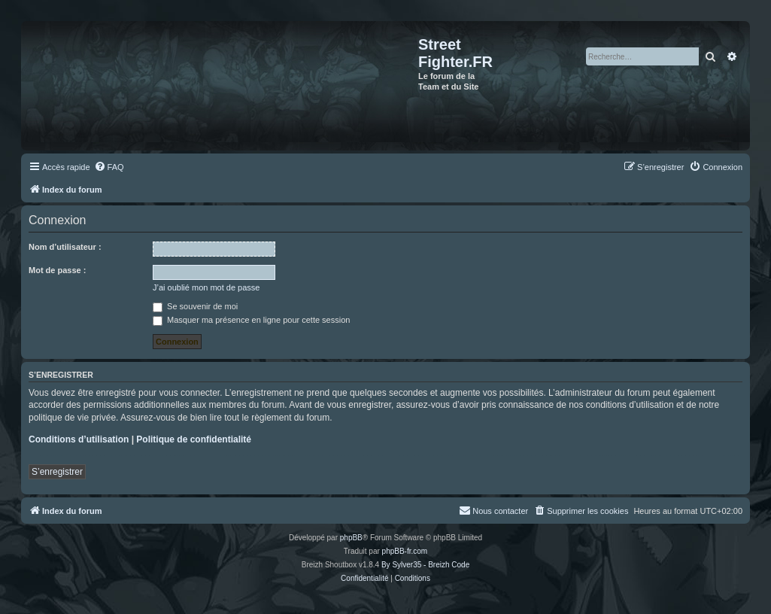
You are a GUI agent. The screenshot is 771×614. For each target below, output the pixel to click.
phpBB (351, 537)
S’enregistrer (57, 472)
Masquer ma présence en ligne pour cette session (251, 319)
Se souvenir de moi (195, 306)
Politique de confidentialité (193, 439)
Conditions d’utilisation (79, 439)
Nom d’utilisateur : (65, 246)
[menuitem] (109, 167)
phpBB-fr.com (405, 551)
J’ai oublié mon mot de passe (206, 287)
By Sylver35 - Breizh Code (425, 565)
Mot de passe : (57, 270)
